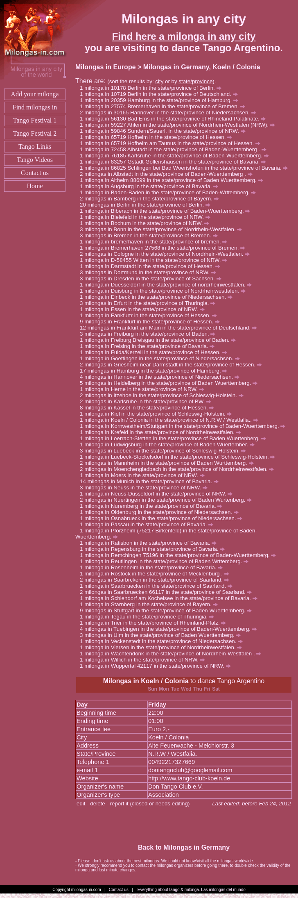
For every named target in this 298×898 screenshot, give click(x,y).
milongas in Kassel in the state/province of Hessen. (149, 408)
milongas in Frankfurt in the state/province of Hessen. (152, 321)
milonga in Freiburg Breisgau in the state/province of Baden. (160, 340)
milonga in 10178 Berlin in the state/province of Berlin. (152, 88)
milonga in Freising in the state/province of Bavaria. (149, 346)
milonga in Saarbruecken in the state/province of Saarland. (158, 586)
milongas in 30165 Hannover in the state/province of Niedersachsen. (170, 112)
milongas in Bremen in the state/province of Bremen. (150, 235)
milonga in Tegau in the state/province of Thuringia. (149, 617)
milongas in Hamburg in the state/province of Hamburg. (158, 371)
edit (81, 803)
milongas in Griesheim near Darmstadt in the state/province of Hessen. (173, 364)
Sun (152, 689)
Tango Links (34, 146)
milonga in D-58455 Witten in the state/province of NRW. (155, 260)
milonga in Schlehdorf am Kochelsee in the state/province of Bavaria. (170, 598)
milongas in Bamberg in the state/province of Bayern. (151, 199)
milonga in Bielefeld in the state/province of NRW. (147, 217)
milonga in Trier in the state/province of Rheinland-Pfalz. (155, 623)
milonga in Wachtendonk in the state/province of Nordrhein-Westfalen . (172, 653)
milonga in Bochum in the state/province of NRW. (146, 223)
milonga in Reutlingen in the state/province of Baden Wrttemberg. (166, 561)
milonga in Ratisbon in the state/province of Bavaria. (150, 543)
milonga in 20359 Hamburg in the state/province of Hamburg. (161, 100)
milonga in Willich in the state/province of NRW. (144, 660)
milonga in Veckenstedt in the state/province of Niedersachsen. (163, 641)
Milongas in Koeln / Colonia (146, 680)
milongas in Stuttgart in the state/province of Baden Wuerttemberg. (168, 610)
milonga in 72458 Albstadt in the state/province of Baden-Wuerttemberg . (175, 149)
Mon (164, 689)
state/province (195, 81)
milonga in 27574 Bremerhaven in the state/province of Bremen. (164, 106)
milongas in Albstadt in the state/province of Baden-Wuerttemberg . (168, 174)
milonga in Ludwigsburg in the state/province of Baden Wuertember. (169, 444)
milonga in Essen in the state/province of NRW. (144, 309)
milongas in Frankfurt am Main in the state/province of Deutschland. (172, 328)
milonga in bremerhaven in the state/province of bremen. (155, 242)
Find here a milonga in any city (184, 36)
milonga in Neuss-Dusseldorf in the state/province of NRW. (158, 494)
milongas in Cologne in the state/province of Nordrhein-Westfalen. (167, 254)
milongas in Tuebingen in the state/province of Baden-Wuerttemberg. (170, 629)
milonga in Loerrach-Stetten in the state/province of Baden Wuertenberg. (175, 438)
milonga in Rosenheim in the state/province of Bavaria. (153, 567)
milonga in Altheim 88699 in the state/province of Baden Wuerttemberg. (173, 180)
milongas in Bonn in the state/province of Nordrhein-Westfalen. (163, 229)
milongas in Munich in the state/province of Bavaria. (153, 481)
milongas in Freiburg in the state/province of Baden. (149, 334)
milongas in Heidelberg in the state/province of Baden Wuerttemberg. (170, 383)
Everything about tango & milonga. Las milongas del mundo (192, 889)
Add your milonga (35, 94)
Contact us (35, 172)
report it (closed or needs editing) (150, 803)
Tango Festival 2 (34, 133)
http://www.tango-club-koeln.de (189, 778)
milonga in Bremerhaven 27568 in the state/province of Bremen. (164, 248)
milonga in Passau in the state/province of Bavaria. (148, 524)
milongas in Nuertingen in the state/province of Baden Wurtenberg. (168, 500)
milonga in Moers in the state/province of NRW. (144, 475)
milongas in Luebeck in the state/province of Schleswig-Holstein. (165, 451)
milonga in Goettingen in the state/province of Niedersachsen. (161, 358)
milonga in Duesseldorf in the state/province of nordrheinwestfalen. (168, 285)
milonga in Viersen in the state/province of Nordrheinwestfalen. (163, 647)
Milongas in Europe (105, 67)
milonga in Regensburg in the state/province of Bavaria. (154, 549)
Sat (216, 689)
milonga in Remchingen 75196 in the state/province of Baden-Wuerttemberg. (180, 555)
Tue (175, 689)
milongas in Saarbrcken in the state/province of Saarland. (156, 580)
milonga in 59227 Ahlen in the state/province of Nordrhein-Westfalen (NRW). (179, 125)
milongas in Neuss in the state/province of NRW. (146, 487)
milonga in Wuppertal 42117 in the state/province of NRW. (157, 666)
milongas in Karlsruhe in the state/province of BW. (147, 401)
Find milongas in (35, 107)
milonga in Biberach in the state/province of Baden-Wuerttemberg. (167, 211)
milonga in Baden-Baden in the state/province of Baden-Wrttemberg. (170, 192)
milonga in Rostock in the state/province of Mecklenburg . (156, 574)
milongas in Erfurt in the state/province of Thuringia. (149, 303)
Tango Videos (35, 159)
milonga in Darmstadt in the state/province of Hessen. (152, 266)
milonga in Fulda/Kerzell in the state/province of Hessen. (155, 352)
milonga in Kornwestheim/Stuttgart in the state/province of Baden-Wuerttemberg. (184, 426)
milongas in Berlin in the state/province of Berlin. (149, 205)
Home (35, 185)
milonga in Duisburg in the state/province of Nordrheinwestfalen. (165, 291)
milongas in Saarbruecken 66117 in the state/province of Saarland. (168, 592)
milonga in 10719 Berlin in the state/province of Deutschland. (160, 94)
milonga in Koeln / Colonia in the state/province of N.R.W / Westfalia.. (171, 420)
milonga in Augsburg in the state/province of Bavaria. (151, 186)
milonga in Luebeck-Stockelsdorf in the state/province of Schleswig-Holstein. (179, 457)
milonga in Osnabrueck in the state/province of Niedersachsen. (163, 518)
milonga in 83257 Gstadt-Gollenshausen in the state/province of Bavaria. (175, 162)
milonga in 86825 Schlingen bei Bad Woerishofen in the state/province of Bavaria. (186, 168)
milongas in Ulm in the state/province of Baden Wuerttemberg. (162, 635)
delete (97, 803)
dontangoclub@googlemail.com (190, 770)
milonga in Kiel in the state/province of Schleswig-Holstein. (158, 414)
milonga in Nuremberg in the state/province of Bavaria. (153, 506)
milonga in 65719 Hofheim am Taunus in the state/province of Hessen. (172, 143)
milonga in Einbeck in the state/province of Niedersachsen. (158, 297)
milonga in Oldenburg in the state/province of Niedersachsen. (161, 512)
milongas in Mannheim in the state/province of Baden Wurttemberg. (168, 463)
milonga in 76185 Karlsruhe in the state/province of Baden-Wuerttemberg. (176, 155)
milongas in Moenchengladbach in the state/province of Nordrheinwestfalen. (179, 469)
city (159, 81)
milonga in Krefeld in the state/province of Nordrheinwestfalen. (162, 432)
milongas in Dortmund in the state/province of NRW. (150, 272)
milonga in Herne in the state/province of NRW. (144, 389)
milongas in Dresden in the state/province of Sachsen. (152, 278)
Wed (186, 689)
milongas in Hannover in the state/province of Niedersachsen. (161, 377)
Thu (197, 689)
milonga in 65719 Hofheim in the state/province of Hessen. (158, 137)
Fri (207, 689)
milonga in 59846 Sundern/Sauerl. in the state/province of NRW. (164, 131)
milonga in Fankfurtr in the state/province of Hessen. (150, 315)
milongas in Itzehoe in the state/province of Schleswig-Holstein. (163, 395)
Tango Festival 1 (34, 120)
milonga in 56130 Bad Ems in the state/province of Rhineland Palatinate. (175, 119)
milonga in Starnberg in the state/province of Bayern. (151, 604)
